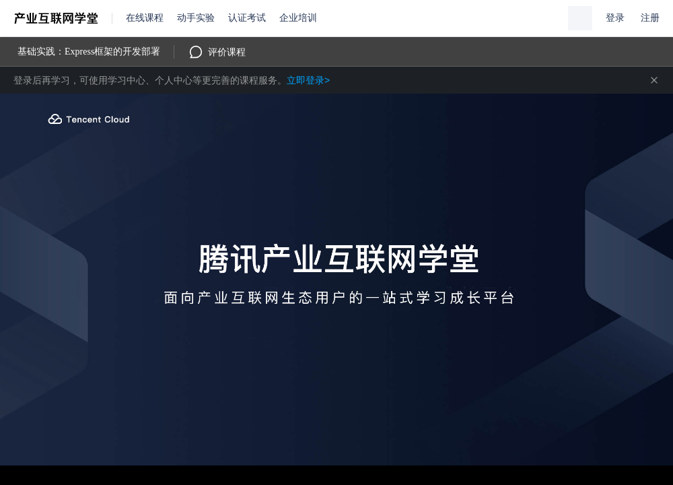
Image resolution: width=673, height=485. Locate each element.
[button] (580, 18)
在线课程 (145, 18)
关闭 (654, 80)
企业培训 (298, 18)
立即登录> (308, 80)
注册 (650, 18)
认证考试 (247, 18)
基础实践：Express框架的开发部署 (88, 51)
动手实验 (196, 18)
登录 (615, 18)
